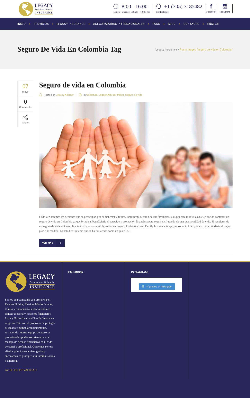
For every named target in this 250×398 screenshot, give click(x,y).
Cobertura (91, 94)
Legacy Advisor (65, 94)
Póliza (120, 94)
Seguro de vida (133, 94)
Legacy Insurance (166, 49)
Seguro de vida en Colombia (82, 85)
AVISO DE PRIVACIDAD (21, 370)
